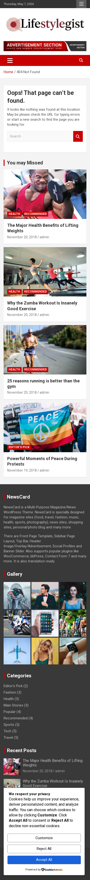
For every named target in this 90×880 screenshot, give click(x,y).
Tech (7, 731)
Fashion (10, 692)
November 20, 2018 (22, 237)
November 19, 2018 (22, 470)
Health (14, 214)
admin (44, 237)
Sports (9, 724)
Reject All (44, 849)
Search (78, 136)
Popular (10, 712)
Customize (44, 838)
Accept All (44, 860)
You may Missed (25, 163)
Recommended (35, 214)
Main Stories (13, 705)
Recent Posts (21, 750)
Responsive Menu (81, 4)
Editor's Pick (19, 447)
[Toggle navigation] (10, 60)
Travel (8, 737)
